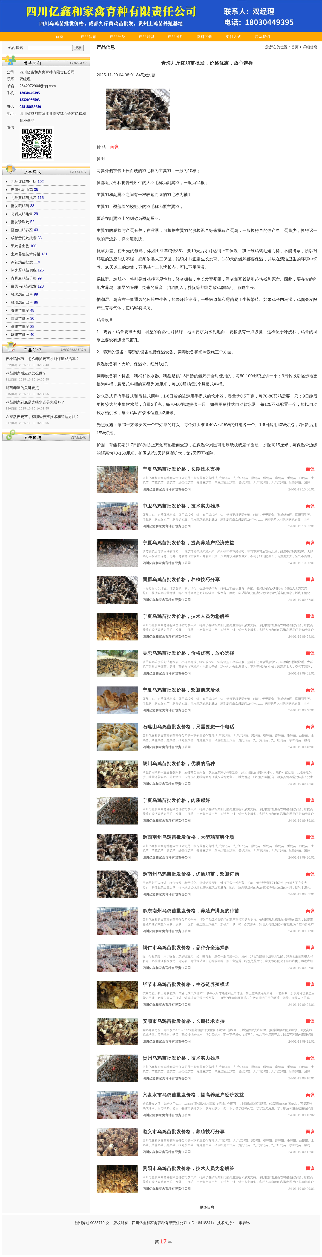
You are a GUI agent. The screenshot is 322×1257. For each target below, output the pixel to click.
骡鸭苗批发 (20, 310)
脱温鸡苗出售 (22, 302)
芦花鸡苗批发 (22, 262)
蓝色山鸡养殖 (22, 230)
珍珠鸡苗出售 (22, 294)
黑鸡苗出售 (20, 246)
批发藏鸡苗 (20, 206)
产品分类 (117, 37)
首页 (59, 37)
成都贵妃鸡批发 (24, 238)
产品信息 (88, 37)
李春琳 (244, 1223)
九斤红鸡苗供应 (24, 182)
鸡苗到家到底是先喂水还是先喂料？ (35, 402)
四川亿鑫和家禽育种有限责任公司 (167, 489)
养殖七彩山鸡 (22, 190)
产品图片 (175, 37)
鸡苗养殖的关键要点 (22, 388)
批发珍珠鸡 (20, 222)
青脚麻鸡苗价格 (24, 278)
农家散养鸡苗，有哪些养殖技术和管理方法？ (42, 417)
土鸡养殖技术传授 (25, 254)
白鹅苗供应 (20, 318)
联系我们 (262, 37)
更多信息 (207, 1207)
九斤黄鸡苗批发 (24, 198)
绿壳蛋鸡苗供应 (24, 270)
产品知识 (146, 37)
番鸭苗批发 (20, 327)
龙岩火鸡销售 (22, 214)
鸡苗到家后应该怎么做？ (26, 373)
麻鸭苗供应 (20, 335)
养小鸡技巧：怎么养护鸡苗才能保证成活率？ (42, 359)
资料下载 (204, 37)
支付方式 (233, 37)
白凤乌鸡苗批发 (24, 286)
